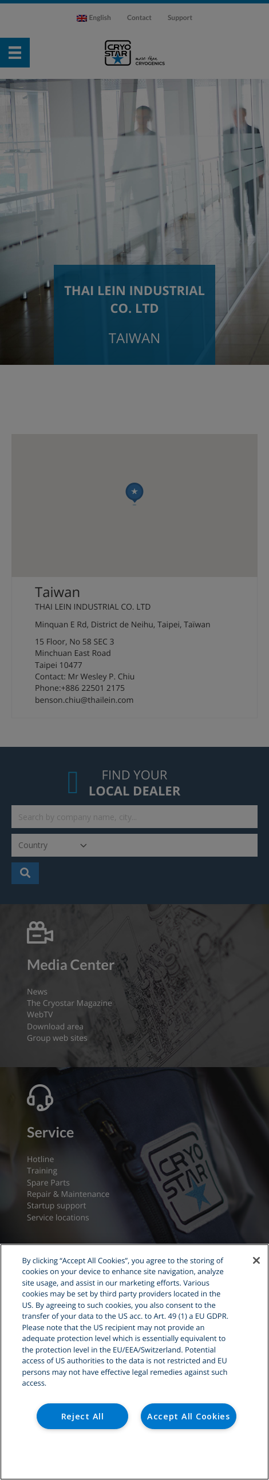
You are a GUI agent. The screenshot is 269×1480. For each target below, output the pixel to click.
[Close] (256, 1260)
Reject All (82, 1416)
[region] (134, 1362)
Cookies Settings (134, 1456)
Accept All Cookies (188, 1416)
